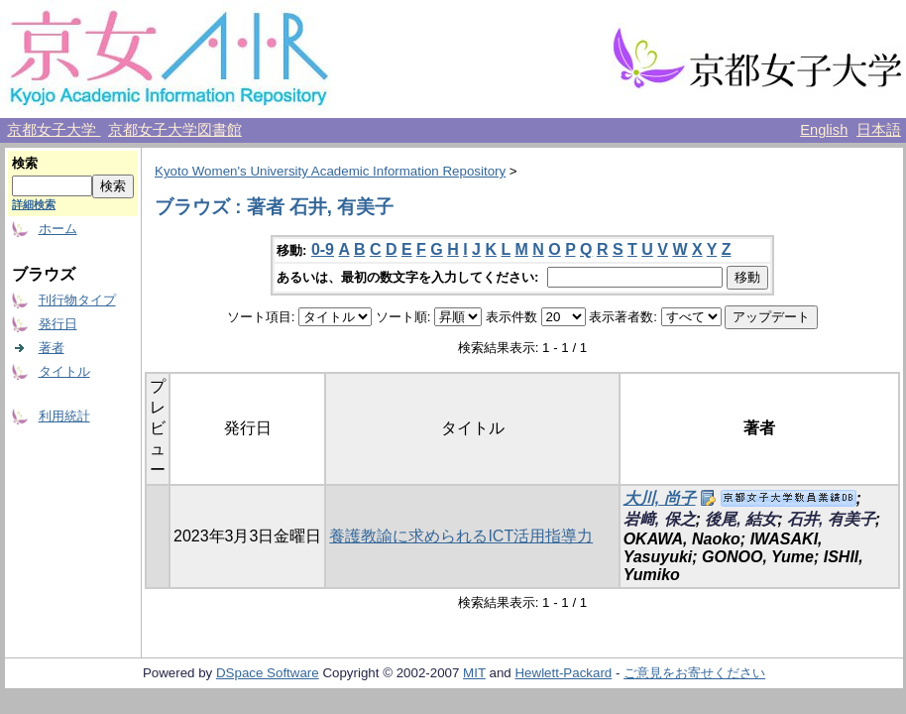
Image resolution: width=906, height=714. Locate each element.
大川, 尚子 (659, 498)
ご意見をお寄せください (694, 672)
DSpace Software (267, 672)
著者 (51, 347)
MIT (474, 672)
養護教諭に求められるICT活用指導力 (461, 536)
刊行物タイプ (77, 300)
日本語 (878, 130)
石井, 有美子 (831, 519)
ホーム (58, 228)
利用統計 (64, 416)
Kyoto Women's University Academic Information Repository (330, 171)
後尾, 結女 (741, 519)
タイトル (64, 371)
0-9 (322, 249)
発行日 (58, 323)
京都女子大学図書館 (175, 130)
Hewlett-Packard (563, 672)
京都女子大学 (53, 130)
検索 (25, 163)
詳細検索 (34, 204)
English (824, 130)
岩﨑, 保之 (659, 519)
